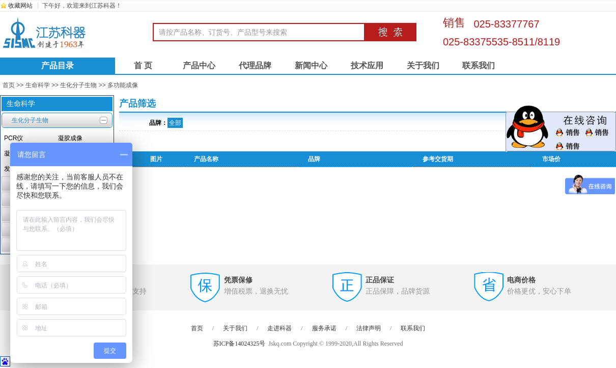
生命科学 (37, 85)
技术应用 (367, 65)
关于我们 (423, 65)
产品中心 (199, 65)
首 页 (143, 65)
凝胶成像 (70, 138)
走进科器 (279, 328)
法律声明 (368, 328)
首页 (9, 85)
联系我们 (478, 65)
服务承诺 (324, 328)
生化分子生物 (78, 85)
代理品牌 (255, 65)
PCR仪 (13, 138)
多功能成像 (122, 85)
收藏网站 (20, 5)
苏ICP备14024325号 (239, 343)
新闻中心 (311, 65)
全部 (175, 122)
